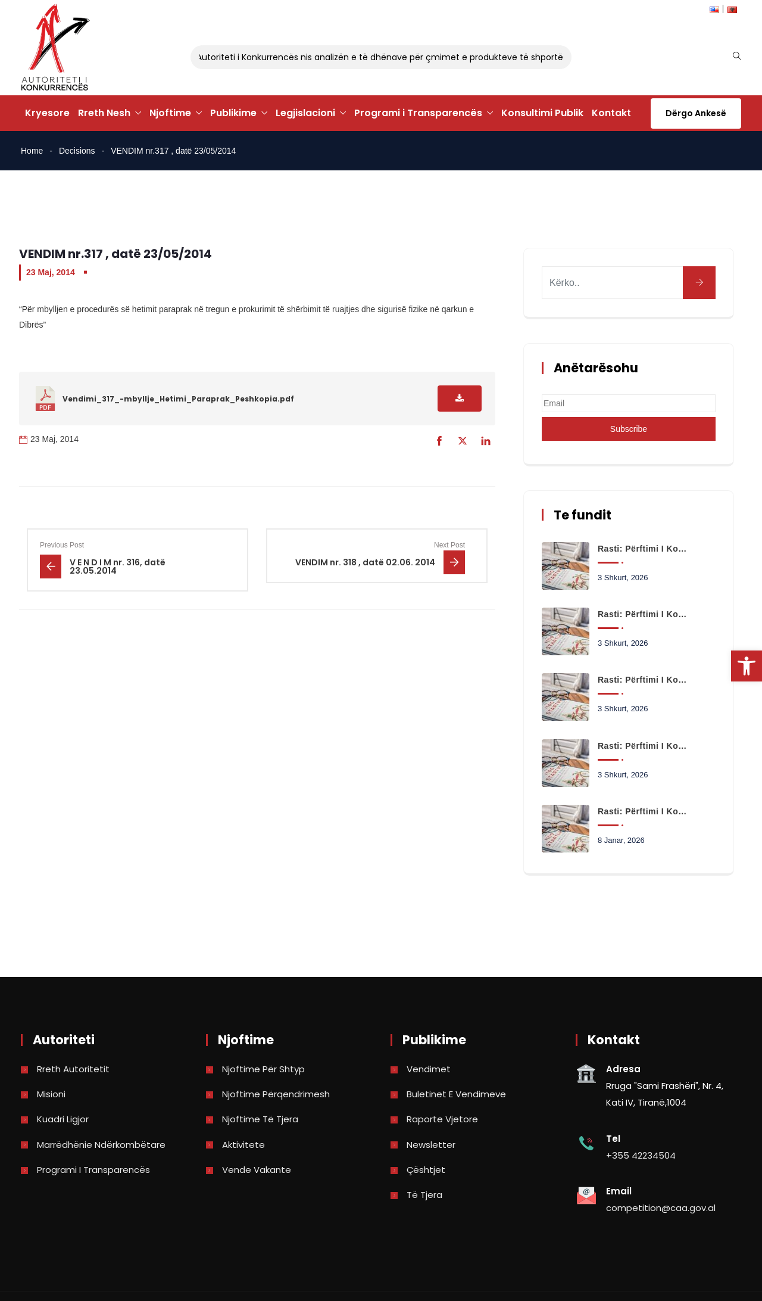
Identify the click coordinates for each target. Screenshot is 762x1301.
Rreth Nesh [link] (104, 113)
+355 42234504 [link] (641, 1155)
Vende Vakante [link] (256, 1169)
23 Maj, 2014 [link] (50, 272)
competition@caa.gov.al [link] (661, 1208)
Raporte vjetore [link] (442, 1119)
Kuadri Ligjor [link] (63, 1119)
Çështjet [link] (426, 1169)
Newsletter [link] (431, 1144)
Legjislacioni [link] (305, 113)
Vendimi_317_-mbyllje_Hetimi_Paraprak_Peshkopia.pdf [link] (178, 399)
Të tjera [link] (424, 1194)
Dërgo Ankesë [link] (696, 113)
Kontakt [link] (611, 113)
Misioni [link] (51, 1094)
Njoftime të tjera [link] (260, 1119)
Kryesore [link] (47, 113)
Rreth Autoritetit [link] (73, 1069)
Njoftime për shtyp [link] (263, 1069)
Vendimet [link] (429, 1069)
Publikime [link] (233, 113)
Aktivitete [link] (243, 1144)
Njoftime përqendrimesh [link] (276, 1094)
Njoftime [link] (170, 113)
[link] (746, 665)
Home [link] (32, 150)
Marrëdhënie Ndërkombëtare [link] (101, 1144)
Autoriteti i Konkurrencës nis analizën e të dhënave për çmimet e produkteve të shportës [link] (387, 57)
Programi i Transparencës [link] (418, 113)
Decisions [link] (77, 150)
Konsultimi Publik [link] (542, 113)
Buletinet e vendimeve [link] (456, 1094)
